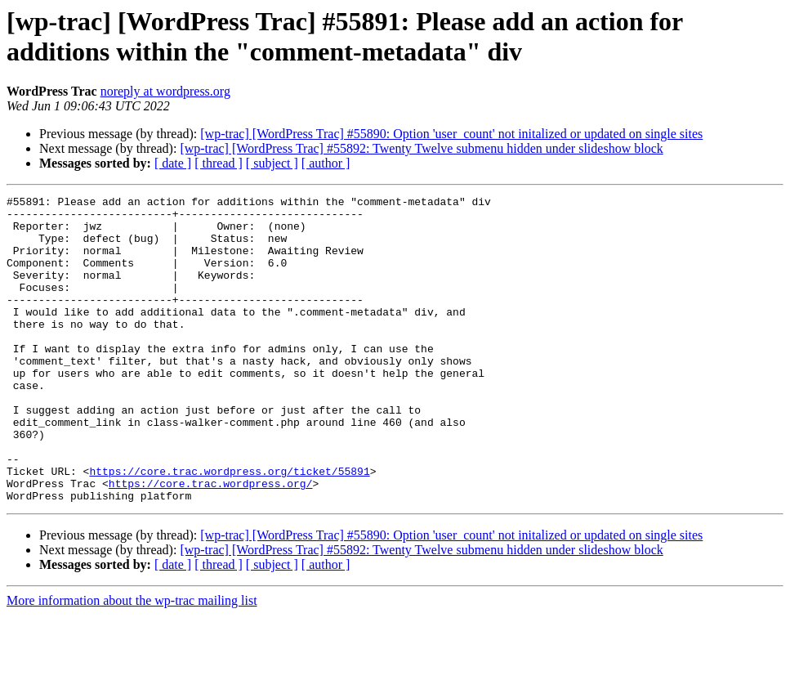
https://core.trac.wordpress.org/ (211, 542)
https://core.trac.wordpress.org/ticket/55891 (229, 527)
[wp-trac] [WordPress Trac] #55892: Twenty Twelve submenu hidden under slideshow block (421, 148)
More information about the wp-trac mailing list (132, 662)
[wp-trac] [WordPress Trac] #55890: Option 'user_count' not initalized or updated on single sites (451, 134)
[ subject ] (272, 163)
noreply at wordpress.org (165, 91)
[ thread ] (218, 163)
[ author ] (325, 163)
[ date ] (172, 163)
